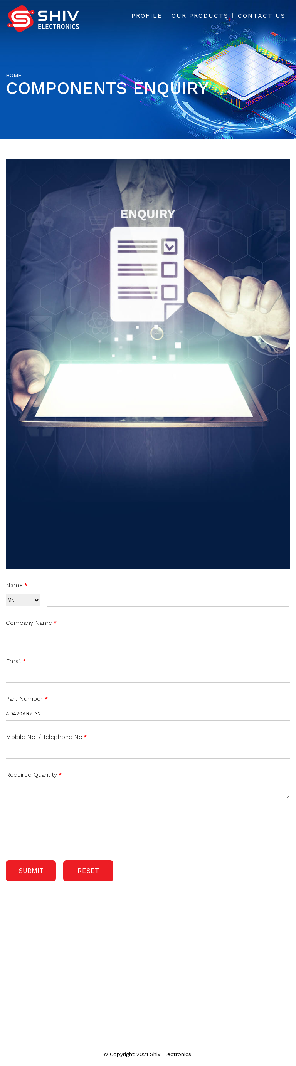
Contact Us (262, 15)
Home (14, 75)
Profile (146, 15)
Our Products (200, 15)
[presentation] (64, 828)
